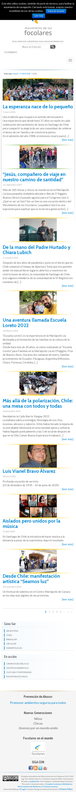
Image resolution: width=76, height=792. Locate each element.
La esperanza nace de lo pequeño (38, 107)
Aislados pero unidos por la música (31, 523)
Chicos (38, 723)
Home (15, 73)
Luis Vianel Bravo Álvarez (29, 471)
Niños (38, 719)
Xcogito (23, 789)
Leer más (38, 16)
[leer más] (67, 139)
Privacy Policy (66, 789)
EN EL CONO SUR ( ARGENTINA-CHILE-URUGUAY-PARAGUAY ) (38, 23)
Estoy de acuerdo (56, 11)
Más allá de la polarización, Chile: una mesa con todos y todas (38, 403)
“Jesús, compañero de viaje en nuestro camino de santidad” (34, 177)
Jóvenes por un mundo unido (38, 728)
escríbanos (10, 52)
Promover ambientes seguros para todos (38, 703)
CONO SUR (25, 73)
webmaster (34, 781)
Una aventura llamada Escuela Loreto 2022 (34, 322)
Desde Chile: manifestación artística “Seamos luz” (31, 578)
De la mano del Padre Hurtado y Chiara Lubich (36, 249)
